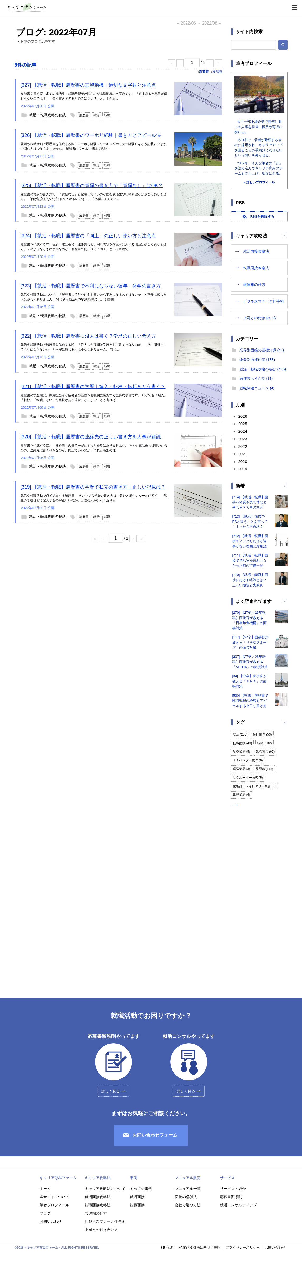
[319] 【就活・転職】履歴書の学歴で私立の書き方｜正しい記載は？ (93, 487)
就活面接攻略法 (256, 251)
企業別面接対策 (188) (257, 359)
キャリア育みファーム (58, 1178)
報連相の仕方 (254, 284)
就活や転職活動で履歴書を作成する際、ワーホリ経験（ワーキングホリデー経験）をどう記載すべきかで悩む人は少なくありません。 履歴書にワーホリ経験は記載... (93, 146)
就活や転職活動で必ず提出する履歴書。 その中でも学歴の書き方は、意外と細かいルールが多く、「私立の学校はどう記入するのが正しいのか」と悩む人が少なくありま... (94, 498)
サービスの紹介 (233, 1189)
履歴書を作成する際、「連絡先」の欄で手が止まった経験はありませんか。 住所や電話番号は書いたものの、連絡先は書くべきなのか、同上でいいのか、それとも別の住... (94, 448)
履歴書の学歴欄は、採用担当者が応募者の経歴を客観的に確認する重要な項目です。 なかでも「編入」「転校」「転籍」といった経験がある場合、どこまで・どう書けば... (94, 397)
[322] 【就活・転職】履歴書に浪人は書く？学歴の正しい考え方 (88, 336)
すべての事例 (141, 1189)
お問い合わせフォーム (155, 1135)
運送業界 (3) (241, 769)
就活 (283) (240, 734)
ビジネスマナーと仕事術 (263, 301)
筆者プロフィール (54, 1205)
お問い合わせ (51, 1221)
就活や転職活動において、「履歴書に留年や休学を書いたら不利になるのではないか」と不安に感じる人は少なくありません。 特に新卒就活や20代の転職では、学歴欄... (93, 297)
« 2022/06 (186, 23)
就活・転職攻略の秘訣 (47, 115)
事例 (133, 1178)
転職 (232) (264, 743)
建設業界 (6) (241, 795)
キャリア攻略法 (98, 1178)
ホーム (45, 1189)
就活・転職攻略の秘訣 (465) (262, 369)
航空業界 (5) (241, 752)
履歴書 (84, 115)
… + (234, 805)
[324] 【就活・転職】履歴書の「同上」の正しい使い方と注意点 (88, 235)
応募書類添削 (231, 1197)
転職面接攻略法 (256, 268)
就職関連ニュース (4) (257, 388)
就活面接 (137, 1197)
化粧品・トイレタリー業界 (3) (254, 786)
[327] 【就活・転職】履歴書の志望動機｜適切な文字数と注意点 (88, 85)
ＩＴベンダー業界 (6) (248, 760)
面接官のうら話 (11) (256, 378)
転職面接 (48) (242, 743)
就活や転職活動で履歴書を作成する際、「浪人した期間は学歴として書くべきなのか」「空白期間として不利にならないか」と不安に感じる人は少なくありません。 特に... (93, 347)
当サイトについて (54, 1197)
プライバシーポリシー (242, 1247)
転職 (107, 115)
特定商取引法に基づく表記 (199, 1247)
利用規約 (167, 1247)
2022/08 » (211, 23)
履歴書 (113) (264, 769)
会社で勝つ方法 (188, 1205)
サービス (227, 1178)
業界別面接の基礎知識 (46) (261, 350)
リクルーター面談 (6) (248, 777)
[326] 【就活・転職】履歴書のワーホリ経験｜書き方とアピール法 (91, 135)
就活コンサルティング (238, 1205)
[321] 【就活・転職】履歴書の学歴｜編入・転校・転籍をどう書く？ (93, 386)
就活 (96, 115)
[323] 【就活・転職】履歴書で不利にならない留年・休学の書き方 (91, 286)
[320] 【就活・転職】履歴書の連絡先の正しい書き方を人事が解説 (91, 436)
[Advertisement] (259, 897)
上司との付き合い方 (259, 318)
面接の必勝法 (186, 1197)
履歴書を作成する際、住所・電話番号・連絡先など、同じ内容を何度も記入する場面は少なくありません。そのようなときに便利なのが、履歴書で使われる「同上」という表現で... (93, 247)
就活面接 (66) (265, 752)
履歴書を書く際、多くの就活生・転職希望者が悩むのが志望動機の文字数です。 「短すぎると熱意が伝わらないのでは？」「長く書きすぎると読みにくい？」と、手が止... (94, 96)
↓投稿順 (216, 71)
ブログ (45, 1213)
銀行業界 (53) (262, 734)
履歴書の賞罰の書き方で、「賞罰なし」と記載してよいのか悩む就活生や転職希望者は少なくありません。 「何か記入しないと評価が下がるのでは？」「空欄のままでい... (93, 196)
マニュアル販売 (188, 1178)
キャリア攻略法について (105, 1189)
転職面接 (137, 1205)
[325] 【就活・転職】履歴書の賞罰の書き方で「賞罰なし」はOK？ (92, 185)
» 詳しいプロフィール (259, 182)
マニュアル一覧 (188, 1189)
